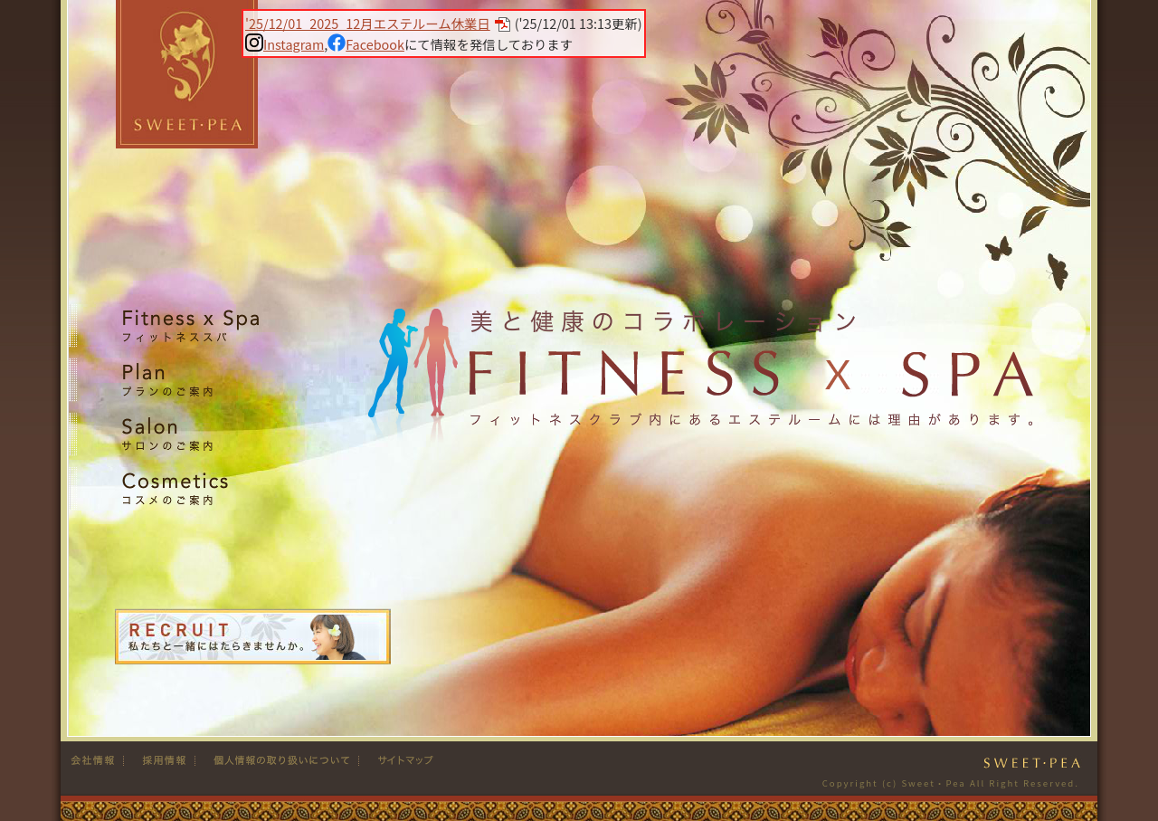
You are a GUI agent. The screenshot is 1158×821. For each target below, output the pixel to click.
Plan (187, 379)
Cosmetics (187, 488)
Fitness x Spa (187, 325)
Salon (187, 434)
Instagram (284, 43)
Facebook (365, 43)
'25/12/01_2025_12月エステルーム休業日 (367, 23)
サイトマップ (398, 760)
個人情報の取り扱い (277, 760)
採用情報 (159, 760)
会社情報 (97, 760)
